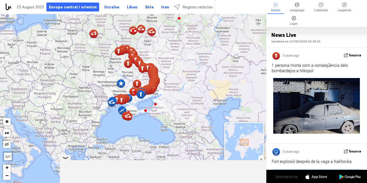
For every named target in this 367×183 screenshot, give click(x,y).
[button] (134, 92)
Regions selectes (193, 7)
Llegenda (344, 7)
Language (297, 7)
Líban (132, 7)
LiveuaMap (219, 181)
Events (275, 7)
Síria (149, 7)
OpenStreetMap (237, 181)
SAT (8, 157)
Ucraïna (111, 7)
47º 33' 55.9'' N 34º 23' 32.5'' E (246, 176)
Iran (165, 7)
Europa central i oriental (73, 7)
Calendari (321, 7)
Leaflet (186, 181)
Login (294, 20)
